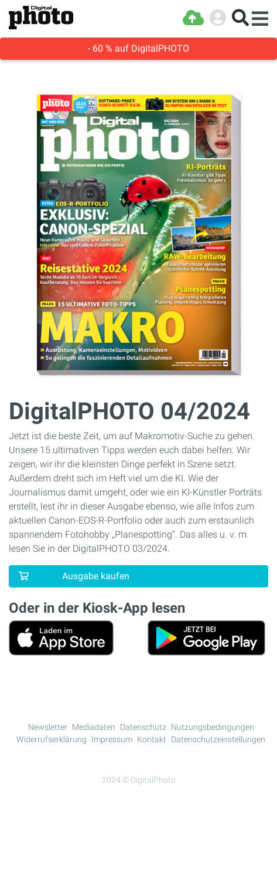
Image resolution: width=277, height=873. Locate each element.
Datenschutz (143, 727)
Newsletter (47, 727)
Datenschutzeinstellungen (218, 739)
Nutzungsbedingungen (212, 727)
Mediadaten (93, 727)
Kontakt (151, 739)
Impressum (111, 739)
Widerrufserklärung (51, 739)
